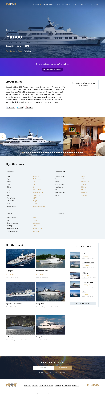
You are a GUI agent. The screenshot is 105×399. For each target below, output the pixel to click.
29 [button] (74, 152)
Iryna (84, 291)
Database (35, 4)
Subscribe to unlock (53, 69)
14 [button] (47, 152)
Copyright (58, 385)
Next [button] (102, 136)
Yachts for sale (47, 4)
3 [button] (26, 152)
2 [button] (24, 152)
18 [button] (54, 152)
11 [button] (41, 152)
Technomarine (88, 262)
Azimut (84, 258)
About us (35, 385)
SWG (84, 253)
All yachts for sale (83, 303)
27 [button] (71, 152)
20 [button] (58, 152)
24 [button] (65, 152)
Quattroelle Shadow (14, 304)
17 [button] (52, 152)
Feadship (10, 46)
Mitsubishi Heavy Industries (43, 307)
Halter (7, 307)
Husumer (38, 277)
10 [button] (39, 152)
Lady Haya (40, 304)
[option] (31, 136)
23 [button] (63, 152)
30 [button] (76, 152)
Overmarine (85, 267)
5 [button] (30, 152)
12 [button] (43, 152)
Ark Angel (10, 337)
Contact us (75, 385)
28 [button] (72, 152)
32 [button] (80, 152)
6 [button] (32, 152)
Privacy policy (66, 385)
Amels (37, 340)
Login (96, 4)
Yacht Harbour (11, 5)
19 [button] (56, 152)
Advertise (27, 385)
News (75, 4)
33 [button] (82, 152)
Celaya (8, 277)
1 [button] (23, 152)
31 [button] (78, 152)
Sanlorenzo (85, 278)
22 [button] (61, 152)
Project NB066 (87, 282)
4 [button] (28, 152)
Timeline (83, 4)
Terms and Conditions (46, 385)
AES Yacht (84, 287)
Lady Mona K (41, 337)
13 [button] (45, 152)
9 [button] (37, 152)
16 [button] (50, 152)
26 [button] (69, 152)
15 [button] (48, 152)
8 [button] (36, 152)
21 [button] (59, 152)
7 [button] (34, 152)
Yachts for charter (63, 4)
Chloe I (85, 273)
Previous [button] (3, 136)
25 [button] (67, 152)
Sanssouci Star (42, 271)
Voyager (9, 271)
